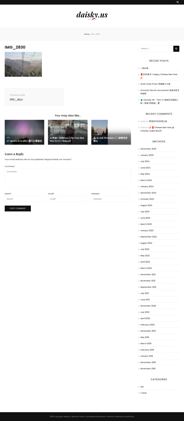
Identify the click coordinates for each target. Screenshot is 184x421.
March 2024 (146, 180)
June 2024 (145, 167)
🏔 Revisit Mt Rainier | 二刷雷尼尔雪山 (110, 139)
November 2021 (147, 280)
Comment (10, 166)
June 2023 (145, 218)
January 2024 (147, 186)
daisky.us (92, 14)
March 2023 (146, 224)
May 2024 (145, 174)
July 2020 (144, 312)
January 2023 (146, 230)
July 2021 (144, 293)
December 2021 (148, 274)
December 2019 (148, 331)
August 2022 (146, 243)
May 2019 (144, 337)
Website (95, 193)
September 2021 (148, 287)
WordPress (129, 416)
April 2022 (145, 261)
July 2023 (144, 211)
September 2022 (148, 236)
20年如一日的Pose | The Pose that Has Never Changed (67, 139)
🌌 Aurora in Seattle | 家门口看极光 (24, 140)
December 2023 (148, 192)
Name (8, 193)
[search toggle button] (178, 2)
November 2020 (148, 305)
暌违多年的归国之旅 (158, 121)
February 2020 (147, 324)
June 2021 (145, 299)
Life (8, 137)
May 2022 (145, 255)
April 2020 (145, 318)
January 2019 (146, 356)
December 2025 (148, 148)
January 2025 (147, 155)
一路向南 (144, 68)
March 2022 (146, 268)
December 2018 (148, 362)
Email (51, 193)
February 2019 (147, 349)
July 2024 (145, 161)
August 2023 (146, 205)
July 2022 (144, 249)
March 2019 (145, 343)
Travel (96, 134)
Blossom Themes (106, 416)
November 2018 (148, 368)
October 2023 (147, 199)
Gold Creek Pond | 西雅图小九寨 (155, 84)
